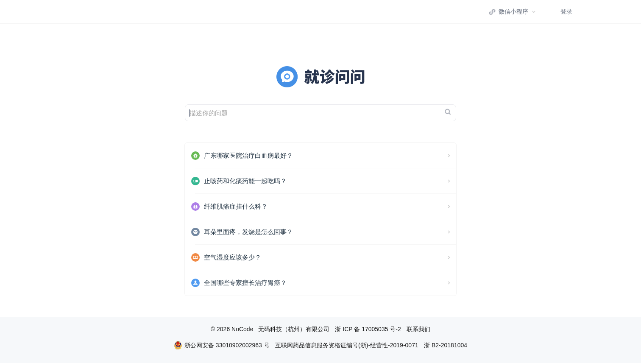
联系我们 (418, 329)
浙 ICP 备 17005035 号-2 (368, 329)
